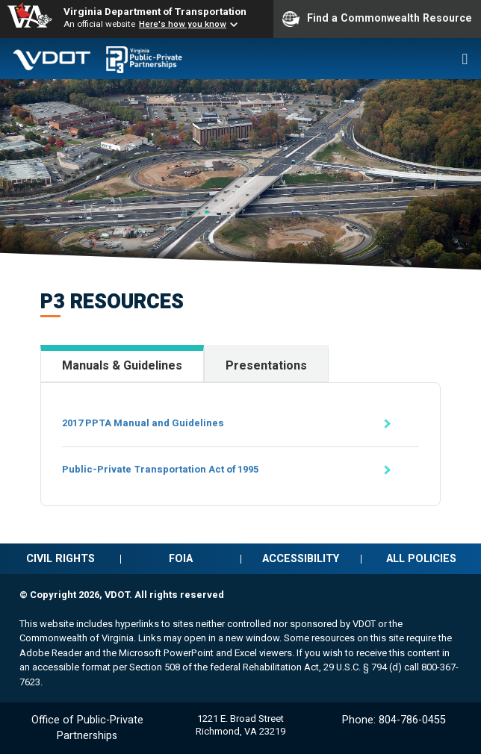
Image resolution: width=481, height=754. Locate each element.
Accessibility (300, 559)
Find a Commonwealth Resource (377, 18)
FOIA (181, 559)
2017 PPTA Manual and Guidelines (143, 423)
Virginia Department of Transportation (154, 11)
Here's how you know (182, 24)
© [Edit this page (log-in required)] (23, 595)
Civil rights (60, 559)
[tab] (122, 363)
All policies (421, 559)
